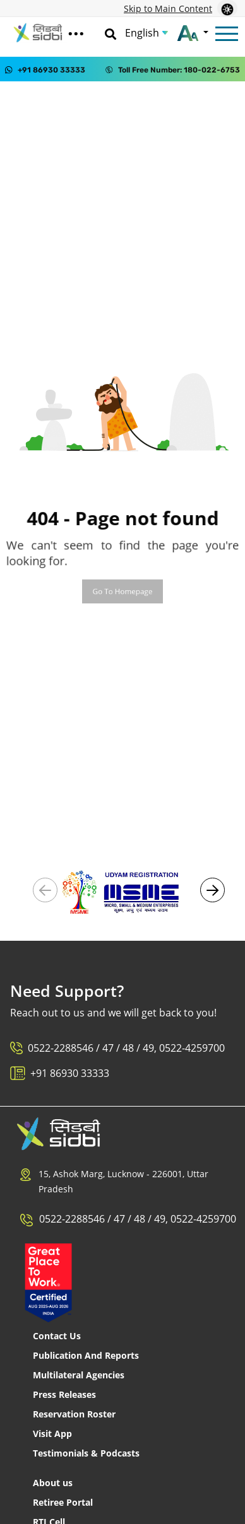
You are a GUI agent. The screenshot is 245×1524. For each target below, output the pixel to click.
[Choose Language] (146, 32)
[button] (212, 890)
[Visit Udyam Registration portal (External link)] (122, 891)
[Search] (110, 33)
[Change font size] (192, 33)
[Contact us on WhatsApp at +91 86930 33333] (45, 69)
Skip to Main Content (168, 9)
